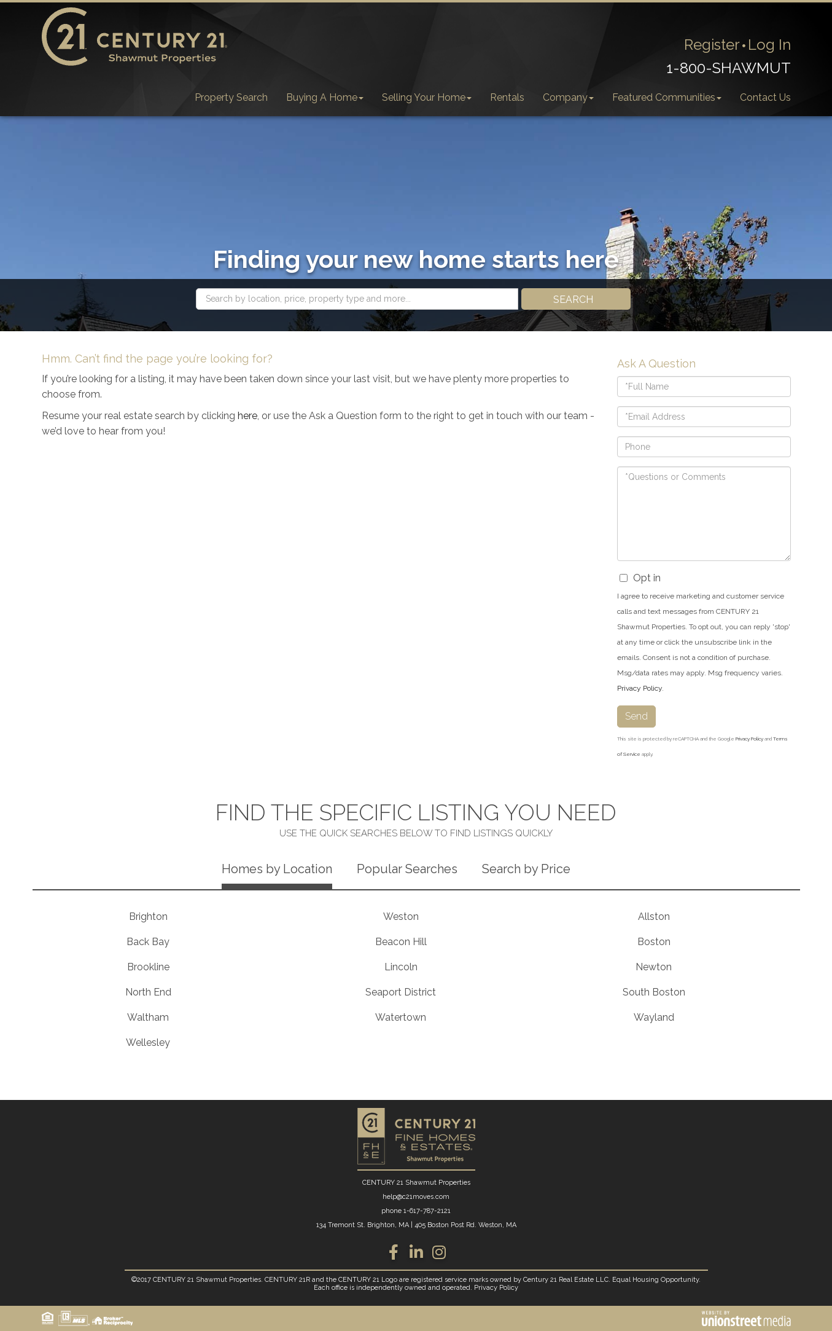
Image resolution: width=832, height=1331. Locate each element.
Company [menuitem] (568, 97)
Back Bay (147, 942)
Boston (654, 942)
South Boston (654, 992)
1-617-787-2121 (427, 1211)
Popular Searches (407, 869)
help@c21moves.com (416, 1197)
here (247, 416)
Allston (654, 916)
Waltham (148, 1017)
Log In (769, 44)
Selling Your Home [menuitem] (427, 97)
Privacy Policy (639, 688)
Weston (401, 916)
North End (148, 992)
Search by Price (526, 869)
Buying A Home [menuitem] (325, 97)
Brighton (148, 916)
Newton (654, 967)
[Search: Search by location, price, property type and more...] (357, 299)
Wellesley (148, 1042)
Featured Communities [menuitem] (666, 97)
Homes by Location (277, 869)
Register (712, 44)
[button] (576, 299)
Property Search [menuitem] (231, 97)
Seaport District (400, 992)
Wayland (654, 1017)
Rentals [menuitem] (507, 97)
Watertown (400, 1017)
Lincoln (401, 967)
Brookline (148, 967)
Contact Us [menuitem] (765, 97)
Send (636, 716)
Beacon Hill (401, 942)
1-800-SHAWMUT (728, 68)
